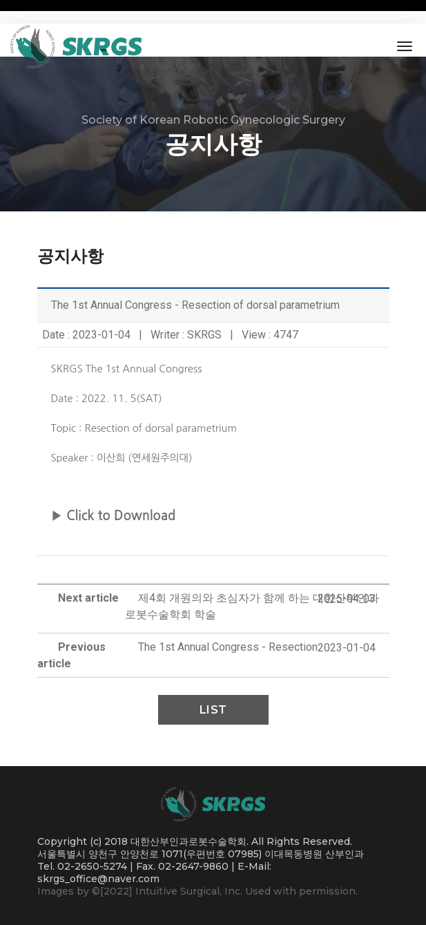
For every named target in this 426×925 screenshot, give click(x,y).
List (213, 709)
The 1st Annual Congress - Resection (228, 647)
